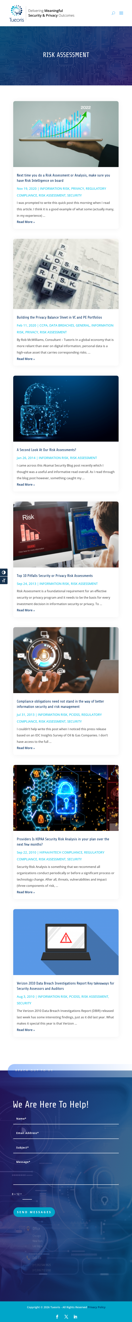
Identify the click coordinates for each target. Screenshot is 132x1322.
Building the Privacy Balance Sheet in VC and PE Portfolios (59, 317)
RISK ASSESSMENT (52, 195)
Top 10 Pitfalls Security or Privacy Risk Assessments (55, 576)
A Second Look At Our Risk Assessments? (46, 450)
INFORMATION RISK (54, 188)
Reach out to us (40, 1070)
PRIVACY (77, 188)
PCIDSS (74, 714)
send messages (34, 1212)
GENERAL (83, 325)
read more (24, 222)
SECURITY (74, 195)
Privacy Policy (96, 1307)
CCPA (43, 325)
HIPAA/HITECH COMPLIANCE (60, 852)
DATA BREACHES (61, 325)
